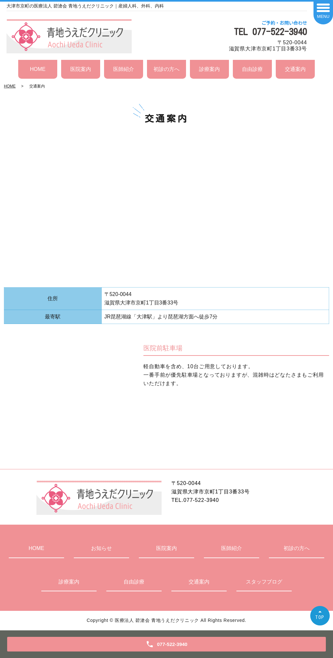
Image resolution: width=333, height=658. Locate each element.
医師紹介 (123, 69)
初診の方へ (166, 69)
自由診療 (252, 69)
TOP (320, 617)
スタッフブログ (264, 581)
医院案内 (80, 69)
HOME (38, 69)
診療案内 (209, 69)
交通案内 (295, 69)
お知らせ (101, 548)
